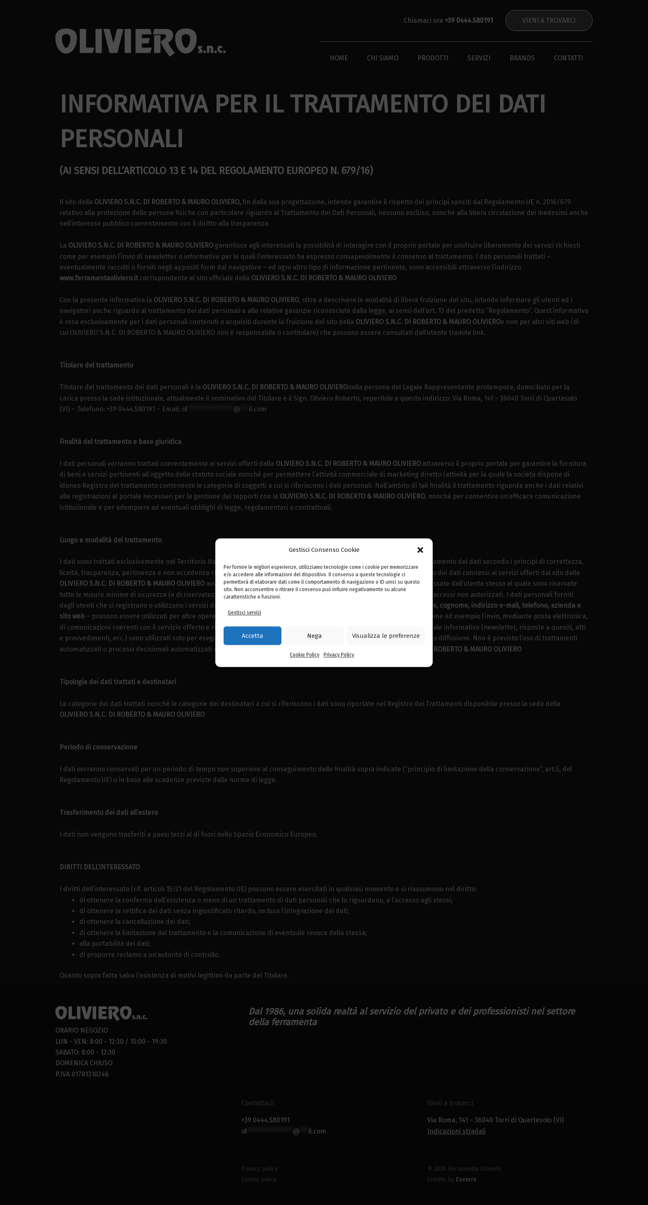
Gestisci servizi (244, 613)
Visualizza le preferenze (386, 635)
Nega (314, 635)
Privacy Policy (339, 655)
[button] (420, 550)
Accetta (252, 635)
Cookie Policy (304, 655)
